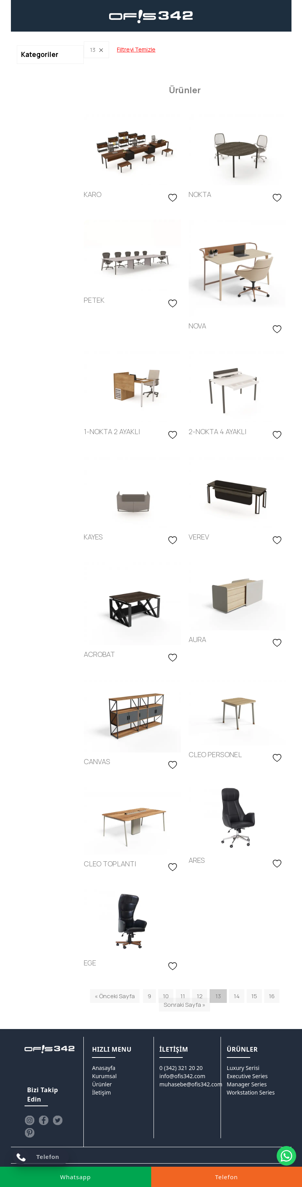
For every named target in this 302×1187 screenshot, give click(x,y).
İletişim (101, 1092)
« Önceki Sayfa (115, 996)
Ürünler (102, 1084)
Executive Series (247, 1076)
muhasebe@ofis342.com (191, 1084)
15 (254, 996)
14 (237, 996)
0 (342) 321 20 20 (181, 1068)
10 (166, 996)
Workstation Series (251, 1092)
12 (200, 996)
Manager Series (247, 1084)
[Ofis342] (151, 17)
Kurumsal (104, 1076)
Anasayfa (103, 1068)
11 (182, 996)
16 (272, 996)
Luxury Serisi (243, 1068)
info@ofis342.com (182, 1076)
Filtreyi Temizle (136, 49)
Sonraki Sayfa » (184, 1005)
